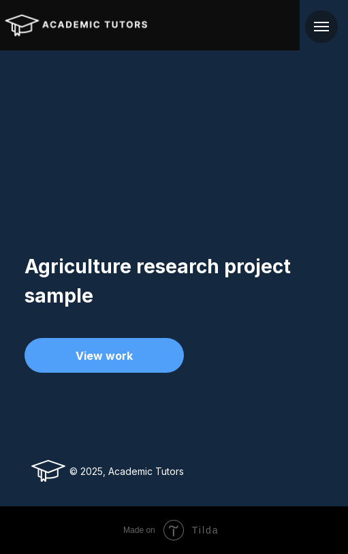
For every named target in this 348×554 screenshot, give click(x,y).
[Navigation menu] (321, 26)
